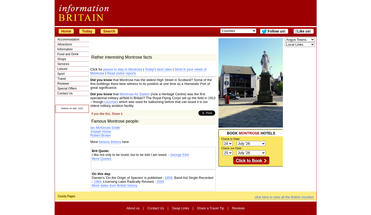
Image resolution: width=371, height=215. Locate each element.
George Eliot (179, 155)
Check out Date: (231, 148)
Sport (61, 74)
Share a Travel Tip (210, 208)
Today (87, 31)
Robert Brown (100, 135)
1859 (168, 178)
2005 (160, 182)
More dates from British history (114, 185)
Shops (61, 59)
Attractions (64, 44)
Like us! (304, 31)
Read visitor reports (121, 73)
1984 (97, 182)
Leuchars (111, 102)
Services (63, 64)
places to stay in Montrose (122, 69)
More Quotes (101, 159)
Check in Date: (230, 138)
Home (66, 31)
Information (65, 49)
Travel (61, 79)
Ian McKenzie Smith (105, 128)
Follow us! (276, 31)
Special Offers (67, 88)
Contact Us (65, 93)
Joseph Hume (100, 131)
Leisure (62, 69)
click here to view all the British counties (284, 197)
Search (109, 31)
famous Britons (110, 142)
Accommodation (68, 39)
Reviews (63, 83)
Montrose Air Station (135, 94)
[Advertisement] (153, 165)
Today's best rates (158, 69)
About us (132, 208)
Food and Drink (68, 54)
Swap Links (180, 208)
